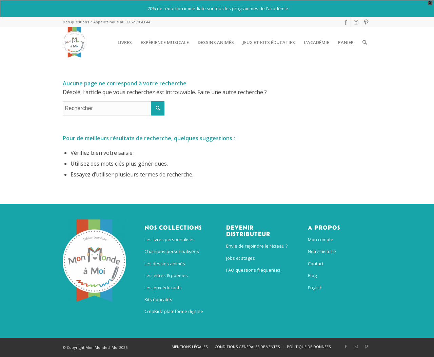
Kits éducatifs (158, 299)
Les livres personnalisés (169, 239)
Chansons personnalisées (171, 251)
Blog (312, 275)
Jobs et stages (240, 258)
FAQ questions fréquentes (253, 270)
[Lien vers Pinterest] (366, 22)
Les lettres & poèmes (166, 275)
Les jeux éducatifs (163, 288)
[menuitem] (124, 42)
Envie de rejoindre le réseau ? (257, 246)
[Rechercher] (364, 42)
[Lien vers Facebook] (346, 22)
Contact (315, 263)
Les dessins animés (164, 263)
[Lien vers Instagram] (356, 22)
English (315, 288)
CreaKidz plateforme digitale (173, 311)
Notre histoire (322, 251)
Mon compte (320, 239)
